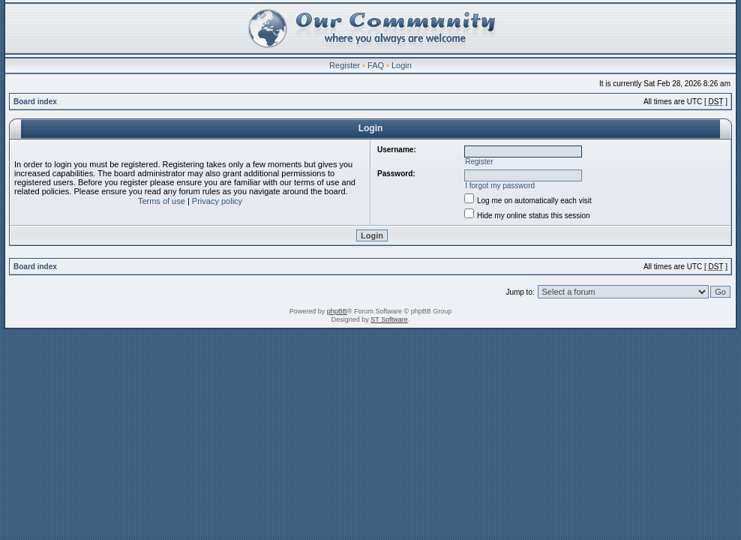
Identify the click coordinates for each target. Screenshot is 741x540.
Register (344, 65)
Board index (35, 102)
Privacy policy (217, 201)
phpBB (337, 311)
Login (402, 65)
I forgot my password (500, 186)
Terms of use (161, 201)
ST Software (388, 319)
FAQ (376, 65)
